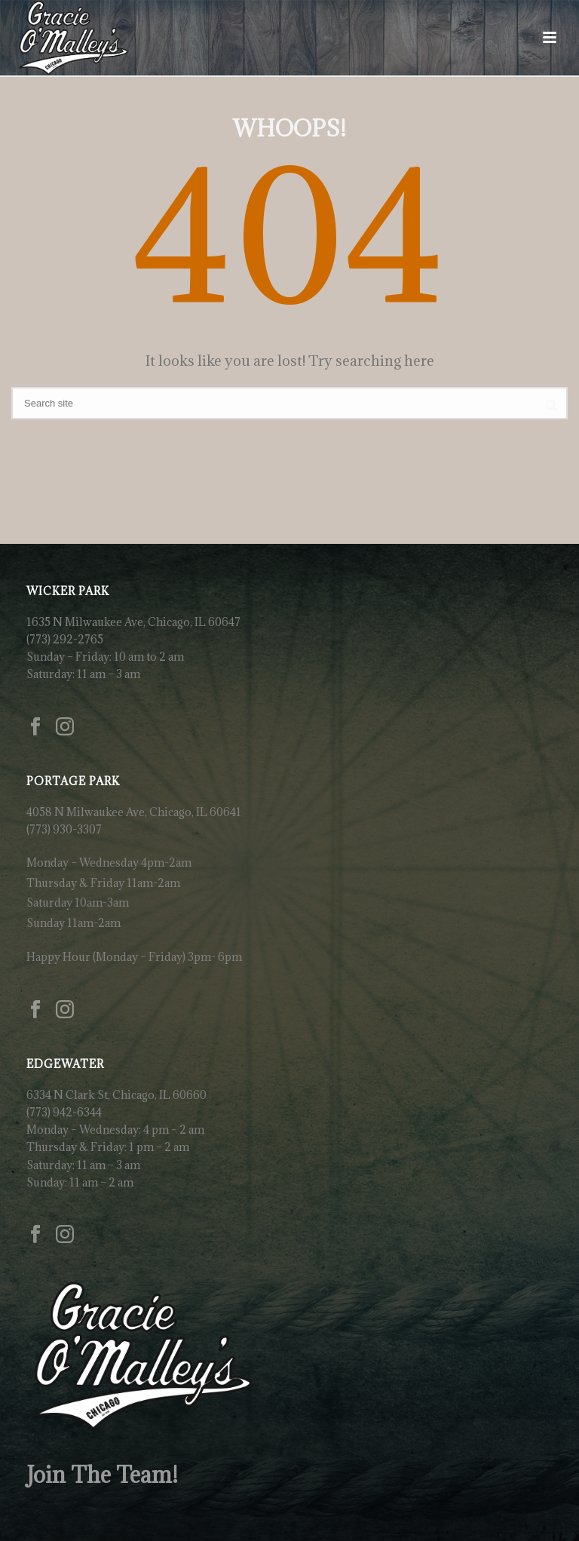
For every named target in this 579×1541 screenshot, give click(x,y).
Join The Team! (102, 1474)
